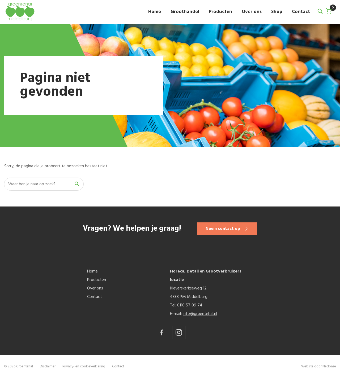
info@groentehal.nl (200, 313)
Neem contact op (223, 228)
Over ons (252, 12)
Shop (276, 12)
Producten (220, 12)
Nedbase (329, 366)
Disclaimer (48, 366)
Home (154, 12)
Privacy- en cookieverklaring (83, 366)
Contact (301, 12)
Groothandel (185, 12)
